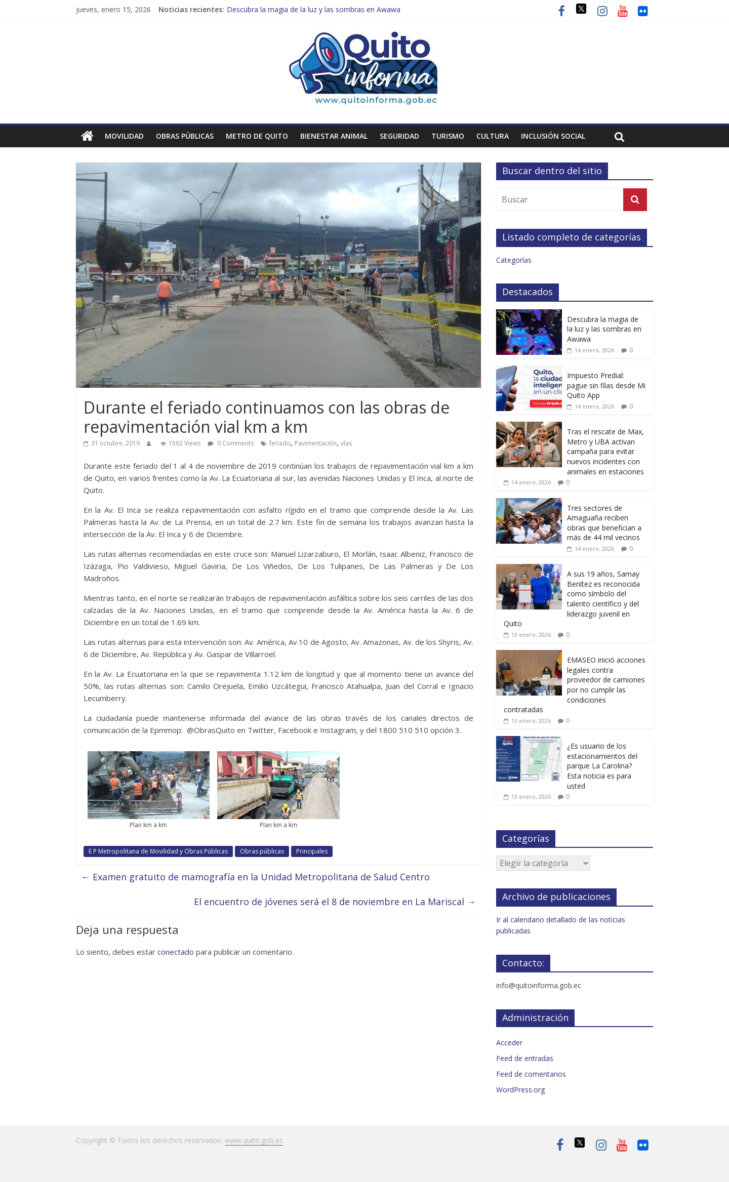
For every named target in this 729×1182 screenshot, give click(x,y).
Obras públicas (185, 136)
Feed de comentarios (531, 1074)
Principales (312, 851)
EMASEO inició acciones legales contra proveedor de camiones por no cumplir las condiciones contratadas (574, 684)
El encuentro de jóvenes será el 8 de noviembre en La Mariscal (335, 901)
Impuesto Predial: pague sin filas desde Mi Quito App (606, 385)
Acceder (509, 1042)
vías (346, 443)
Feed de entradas (524, 1058)
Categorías (514, 260)
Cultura (492, 136)
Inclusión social (553, 136)
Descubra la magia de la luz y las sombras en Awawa (313, 9)
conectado (175, 952)
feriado (280, 443)
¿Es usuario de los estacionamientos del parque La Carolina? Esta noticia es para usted (602, 765)
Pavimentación (316, 443)
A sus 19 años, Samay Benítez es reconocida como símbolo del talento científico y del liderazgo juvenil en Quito (572, 598)
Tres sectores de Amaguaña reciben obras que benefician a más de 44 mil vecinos (604, 523)
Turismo (447, 136)
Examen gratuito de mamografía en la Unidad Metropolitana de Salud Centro (255, 877)
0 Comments (231, 443)
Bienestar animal (334, 136)
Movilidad (124, 136)
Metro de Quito (257, 136)
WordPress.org (520, 1089)
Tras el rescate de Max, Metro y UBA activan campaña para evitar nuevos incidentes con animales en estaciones (605, 451)
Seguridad (399, 136)
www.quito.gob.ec (254, 1140)
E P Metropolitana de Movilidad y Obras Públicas (158, 851)
